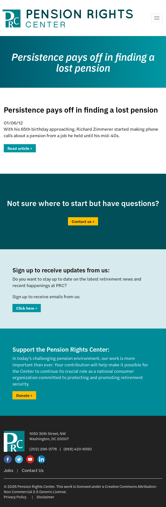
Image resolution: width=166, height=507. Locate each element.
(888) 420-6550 (77, 448)
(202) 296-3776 (43, 448)
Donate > (24, 395)
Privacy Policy (15, 496)
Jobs (8, 470)
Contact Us (33, 470)
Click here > (26, 308)
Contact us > (83, 221)
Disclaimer (45, 496)
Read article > (19, 148)
